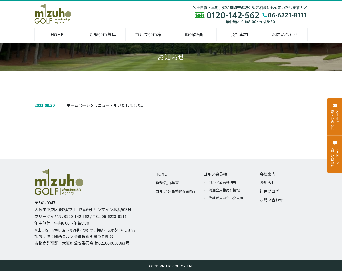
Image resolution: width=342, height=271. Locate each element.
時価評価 (194, 34)
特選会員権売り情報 (224, 189)
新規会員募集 (102, 34)
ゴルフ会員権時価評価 (175, 191)
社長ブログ (269, 191)
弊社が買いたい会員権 (226, 197)
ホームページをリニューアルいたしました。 (105, 105)
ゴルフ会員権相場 (222, 182)
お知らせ (267, 182)
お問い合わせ (285, 34)
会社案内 (239, 34)
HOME (57, 34)
